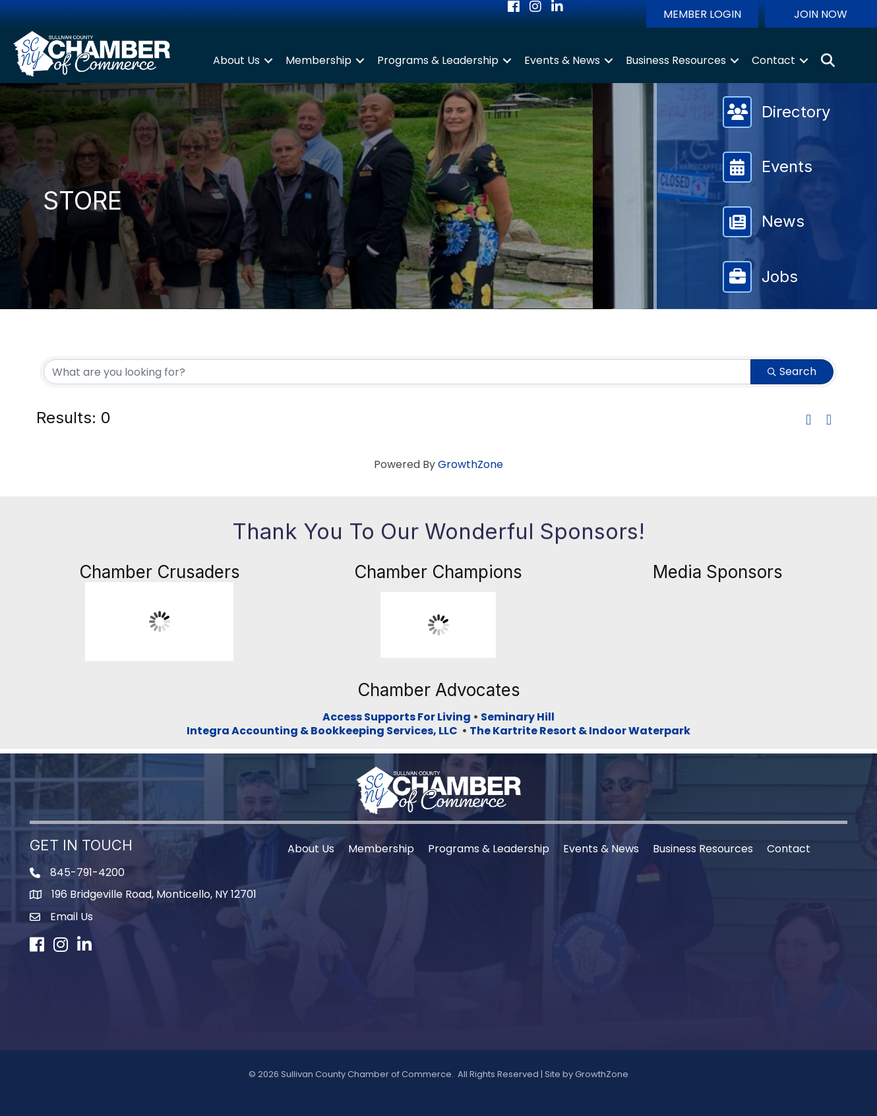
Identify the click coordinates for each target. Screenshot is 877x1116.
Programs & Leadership (438, 60)
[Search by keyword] (397, 371)
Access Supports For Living (396, 716)
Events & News (562, 60)
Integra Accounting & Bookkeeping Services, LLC (324, 730)
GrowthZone (470, 464)
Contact (773, 60)
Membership (318, 60)
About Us (236, 60)
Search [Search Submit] (792, 371)
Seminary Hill (518, 716)
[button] (702, 14)
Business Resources (676, 60)
